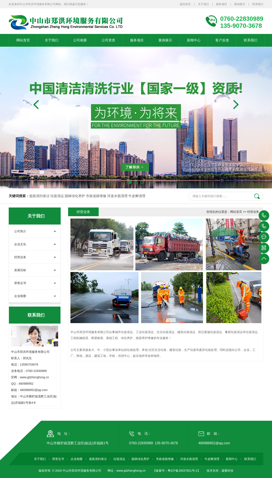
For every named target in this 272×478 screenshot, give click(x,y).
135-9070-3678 (264, 226)
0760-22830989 (264, 215)
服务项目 (221, 4)
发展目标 (20, 270)
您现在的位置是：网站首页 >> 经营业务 (232, 211)
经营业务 (20, 257)
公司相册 (80, 40)
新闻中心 (193, 40)
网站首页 (23, 40)
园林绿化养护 (75, 196)
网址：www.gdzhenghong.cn (127, 470)
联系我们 (257, 4)
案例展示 (239, 4)
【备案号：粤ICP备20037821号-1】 (176, 470)
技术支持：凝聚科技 (220, 470)
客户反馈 (222, 40)
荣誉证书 (20, 283)
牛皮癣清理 (136, 196)
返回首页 (185, 4)
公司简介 (20, 231)
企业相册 (20, 296)
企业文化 (20, 244)
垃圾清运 (57, 196)
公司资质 (108, 40)
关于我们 (203, 4)
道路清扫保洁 (39, 196)
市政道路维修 (96, 196)
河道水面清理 (117, 196)
